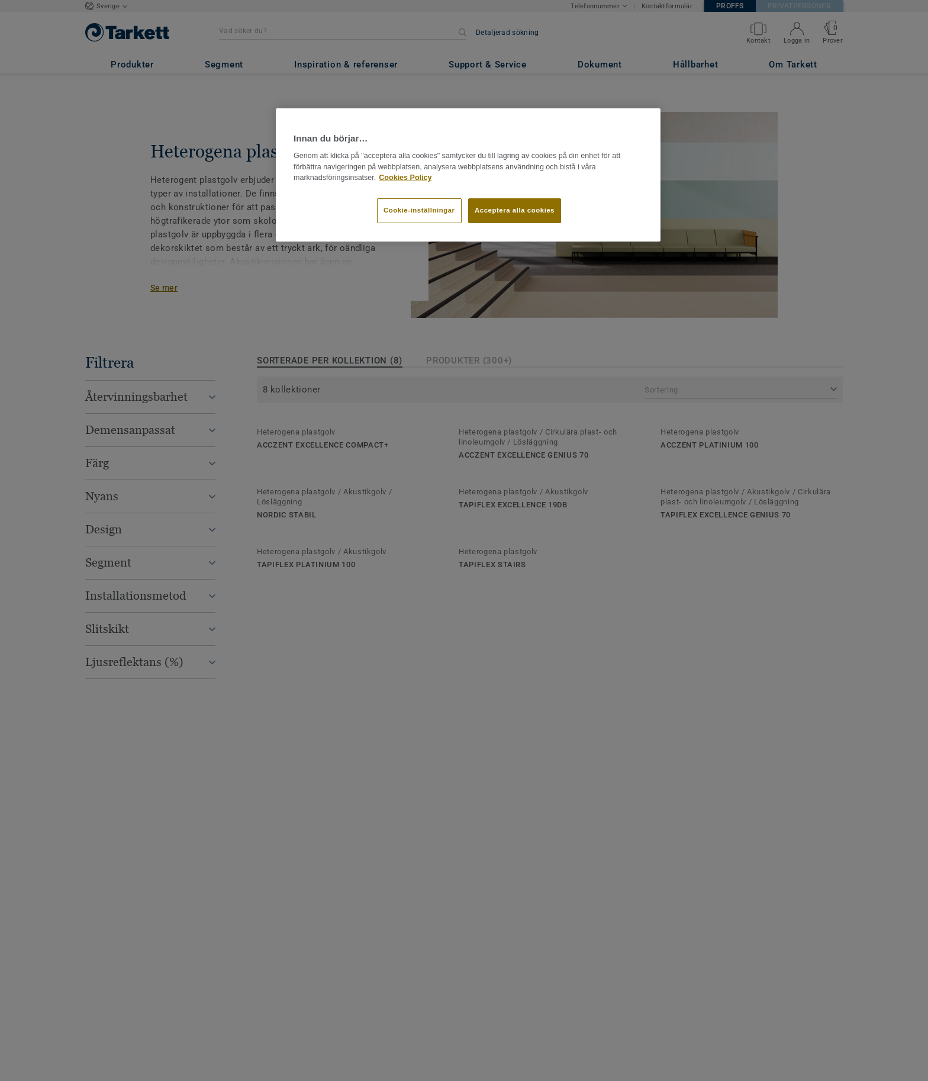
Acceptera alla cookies (515, 210)
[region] (468, 175)
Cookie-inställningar (419, 210)
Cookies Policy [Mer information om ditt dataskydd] (405, 177)
